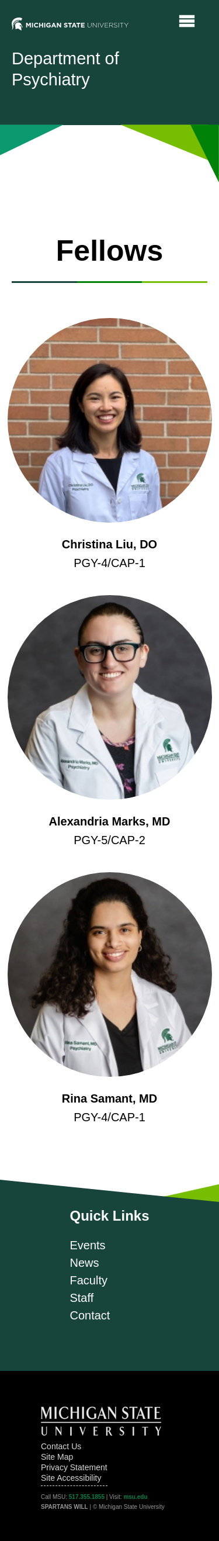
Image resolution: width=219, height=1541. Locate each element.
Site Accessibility (71, 1478)
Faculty (88, 1280)
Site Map (57, 1456)
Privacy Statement (74, 1467)
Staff (81, 1297)
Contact (89, 1315)
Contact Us (61, 1446)
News (84, 1262)
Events (87, 1245)
